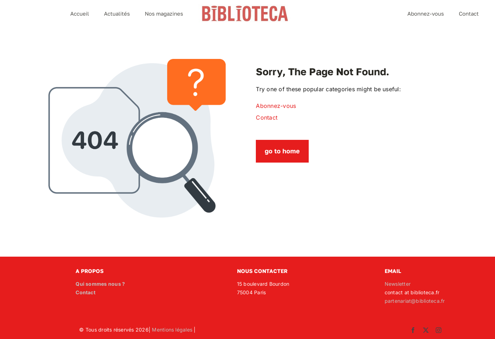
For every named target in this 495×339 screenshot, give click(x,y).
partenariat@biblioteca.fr (415, 301)
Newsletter (398, 284)
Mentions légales (172, 330)
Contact (85, 292)
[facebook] (413, 330)
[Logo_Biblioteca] (245, 7)
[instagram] (438, 330)
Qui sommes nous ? (100, 284)
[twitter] (426, 330)
